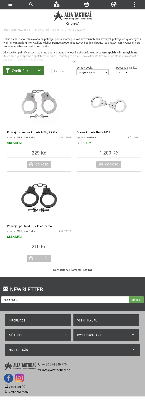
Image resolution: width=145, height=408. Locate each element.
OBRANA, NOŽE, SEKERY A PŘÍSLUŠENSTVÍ (38, 30)
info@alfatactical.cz (56, 370)
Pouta (70, 30)
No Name (91, 137)
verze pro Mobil (19, 392)
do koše (41, 164)
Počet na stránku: (126, 67)
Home (6, 30)
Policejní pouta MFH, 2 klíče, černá (29, 226)
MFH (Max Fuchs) (26, 137)
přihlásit (137, 299)
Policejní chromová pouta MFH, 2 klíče (32, 132)
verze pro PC (17, 387)
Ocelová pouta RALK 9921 (93, 132)
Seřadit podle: (84, 67)
